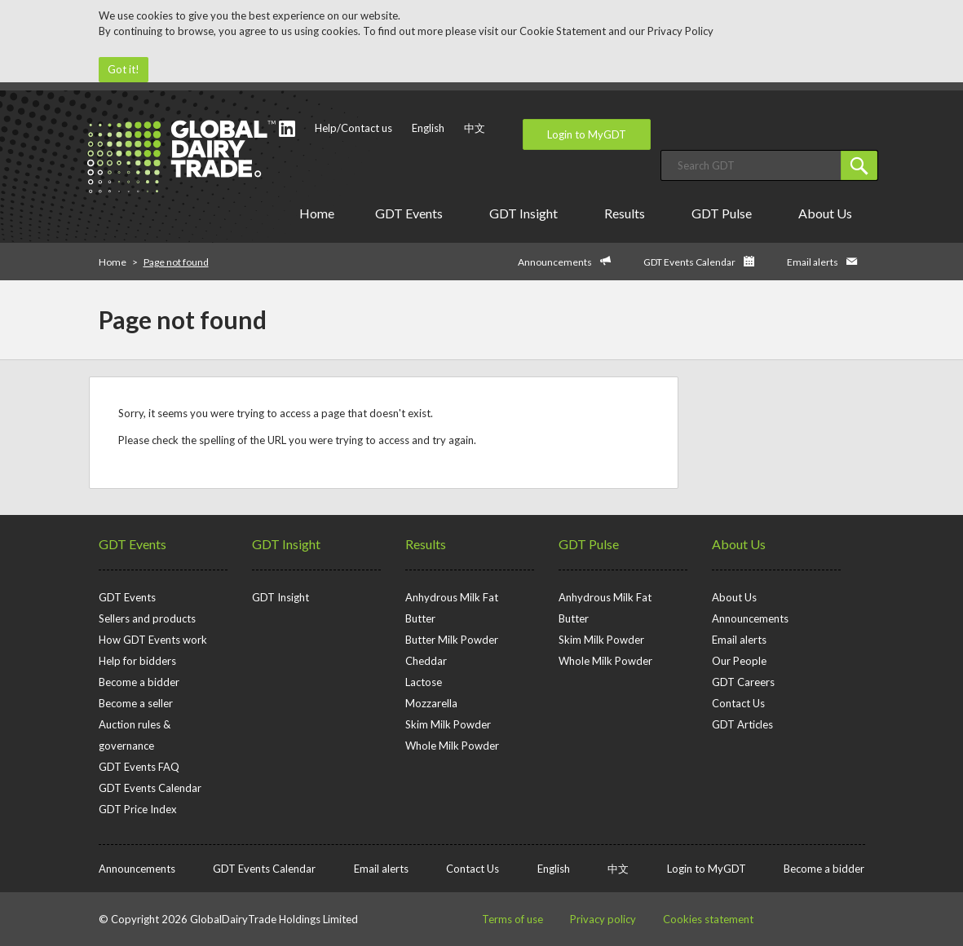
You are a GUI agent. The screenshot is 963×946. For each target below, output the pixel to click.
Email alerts (812, 262)
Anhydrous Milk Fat (451, 597)
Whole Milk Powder (452, 745)
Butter (420, 618)
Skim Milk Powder (448, 724)
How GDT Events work (153, 639)
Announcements (555, 262)
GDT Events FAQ (139, 766)
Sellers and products (147, 618)
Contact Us (738, 703)
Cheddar (426, 660)
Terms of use (512, 919)
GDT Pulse (724, 213)
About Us (828, 213)
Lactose (423, 682)
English (428, 127)
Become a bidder (139, 682)
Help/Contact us (353, 127)
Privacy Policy (680, 30)
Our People (739, 660)
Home (316, 213)
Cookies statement (708, 919)
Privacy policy (603, 919)
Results (627, 213)
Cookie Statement (562, 30)
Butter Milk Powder (451, 639)
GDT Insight (526, 213)
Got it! (123, 69)
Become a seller (136, 703)
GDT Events (411, 213)
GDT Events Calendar (689, 262)
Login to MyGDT (586, 134)
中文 (474, 127)
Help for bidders (137, 660)
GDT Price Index (138, 809)
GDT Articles (742, 724)
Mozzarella (431, 703)
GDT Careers (743, 682)
